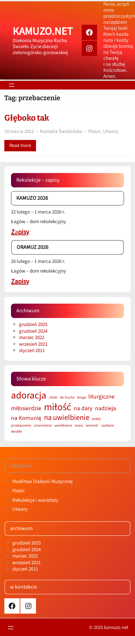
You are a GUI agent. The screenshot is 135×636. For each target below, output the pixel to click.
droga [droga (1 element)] (81, 397)
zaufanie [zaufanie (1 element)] (107, 426)
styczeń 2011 (32, 350)
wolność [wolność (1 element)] (92, 426)
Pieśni (94, 131)
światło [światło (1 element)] (16, 432)
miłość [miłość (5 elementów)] (57, 407)
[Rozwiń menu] (12, 85)
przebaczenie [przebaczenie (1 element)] (21, 426)
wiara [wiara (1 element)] (79, 426)
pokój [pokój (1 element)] (96, 419)
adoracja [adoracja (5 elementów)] (28, 396)
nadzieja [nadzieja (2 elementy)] (105, 408)
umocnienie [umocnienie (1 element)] (43, 426)
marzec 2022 (31, 337)
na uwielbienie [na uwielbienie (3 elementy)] (66, 417)
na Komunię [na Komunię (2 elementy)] (26, 418)
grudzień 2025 (33, 324)
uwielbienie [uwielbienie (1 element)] (63, 426)
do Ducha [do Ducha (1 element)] (67, 397)
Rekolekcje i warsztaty (35, 500)
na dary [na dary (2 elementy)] (83, 408)
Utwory (110, 131)
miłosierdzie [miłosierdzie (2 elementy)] (26, 408)
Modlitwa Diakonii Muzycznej (42, 481)
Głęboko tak (26, 118)
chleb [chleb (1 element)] (53, 397)
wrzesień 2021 (33, 344)
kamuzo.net (43, 31)
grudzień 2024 (33, 331)
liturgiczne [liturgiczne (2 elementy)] (101, 396)
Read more (20, 145)
